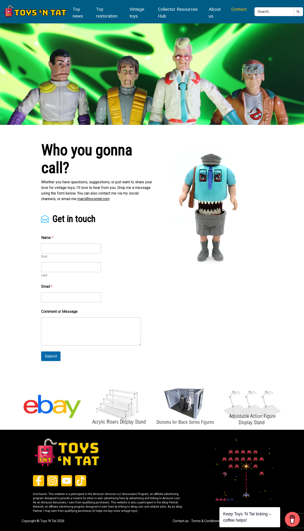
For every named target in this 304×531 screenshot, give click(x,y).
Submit (51, 356)
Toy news (78, 13)
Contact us (181, 521)
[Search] (273, 11)
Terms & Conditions (205, 521)
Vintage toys (136, 13)
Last (44, 275)
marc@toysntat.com (93, 199)
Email (47, 286)
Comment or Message (59, 311)
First (44, 256)
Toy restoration (107, 13)
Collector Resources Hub (178, 13)
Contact (239, 9)
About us (215, 13)
